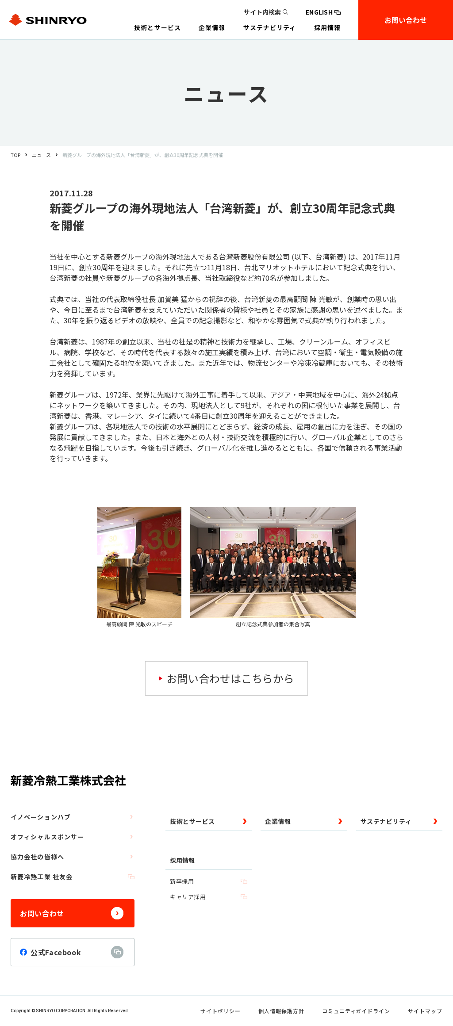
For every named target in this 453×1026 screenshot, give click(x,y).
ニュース (41, 154)
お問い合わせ (405, 20)
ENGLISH (323, 12)
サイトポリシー (220, 1011)
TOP (15, 154)
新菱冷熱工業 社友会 (72, 876)
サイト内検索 (266, 12)
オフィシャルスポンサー (72, 836)
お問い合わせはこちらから (230, 678)
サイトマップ (425, 1011)
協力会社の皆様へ (72, 856)
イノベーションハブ (72, 816)
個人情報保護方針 (281, 1011)
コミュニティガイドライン (356, 1011)
